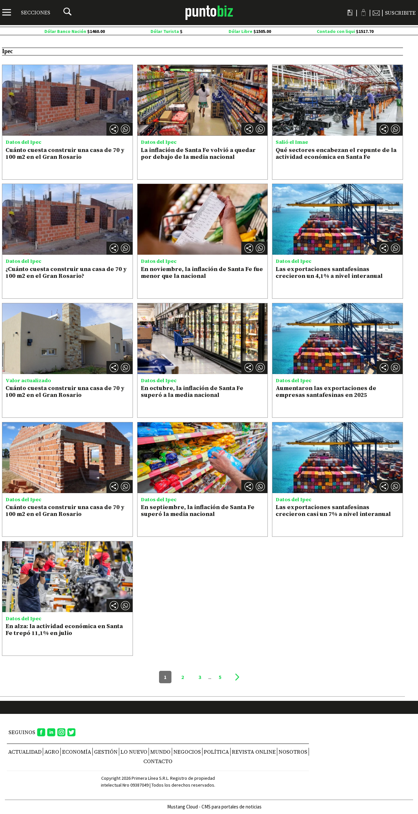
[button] (125, 129)
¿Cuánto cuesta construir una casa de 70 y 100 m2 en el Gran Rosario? (66, 272)
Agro (51, 751)
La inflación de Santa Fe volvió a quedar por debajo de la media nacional (198, 153)
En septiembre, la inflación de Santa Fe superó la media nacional (197, 510)
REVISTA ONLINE (254, 751)
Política (216, 751)
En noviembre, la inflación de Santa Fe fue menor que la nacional (202, 272)
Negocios (187, 751)
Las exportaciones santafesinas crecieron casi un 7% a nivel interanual (333, 510)
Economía (76, 751)
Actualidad (24, 751)
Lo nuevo (134, 751)
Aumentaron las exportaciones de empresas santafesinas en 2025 (326, 391)
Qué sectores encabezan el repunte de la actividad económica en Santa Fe (336, 153)
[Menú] (26, 12)
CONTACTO (157, 761)
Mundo (160, 751)
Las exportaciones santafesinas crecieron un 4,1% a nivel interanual (329, 272)
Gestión (106, 751)
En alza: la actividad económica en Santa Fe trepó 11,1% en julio (64, 629)
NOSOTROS (293, 751)
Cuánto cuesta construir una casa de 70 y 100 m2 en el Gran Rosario (65, 153)
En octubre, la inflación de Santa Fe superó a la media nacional (192, 391)
